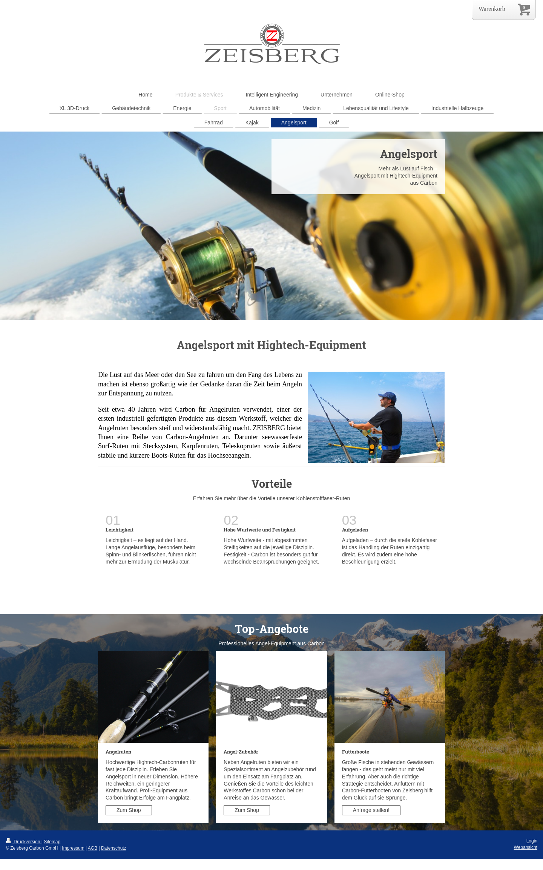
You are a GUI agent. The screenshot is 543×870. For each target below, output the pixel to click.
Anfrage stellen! (371, 810)
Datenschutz (113, 848)
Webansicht (525, 847)
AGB (92, 848)
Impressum (73, 848)
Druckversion (23, 841)
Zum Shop (129, 810)
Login (531, 841)
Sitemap (52, 841)
